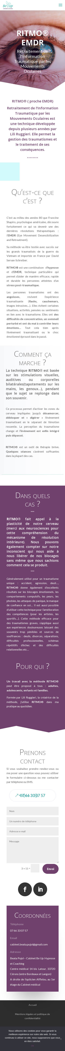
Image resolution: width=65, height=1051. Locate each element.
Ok (32, 1045)
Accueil (33, 1004)
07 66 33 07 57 (32, 795)
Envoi (50, 868)
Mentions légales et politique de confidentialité (32, 1016)
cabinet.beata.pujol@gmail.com (29, 944)
